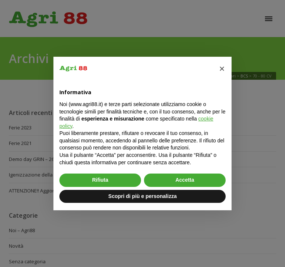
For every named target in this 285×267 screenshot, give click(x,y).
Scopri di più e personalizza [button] (142, 196)
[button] (222, 69)
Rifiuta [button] (100, 180)
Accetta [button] (185, 180)
